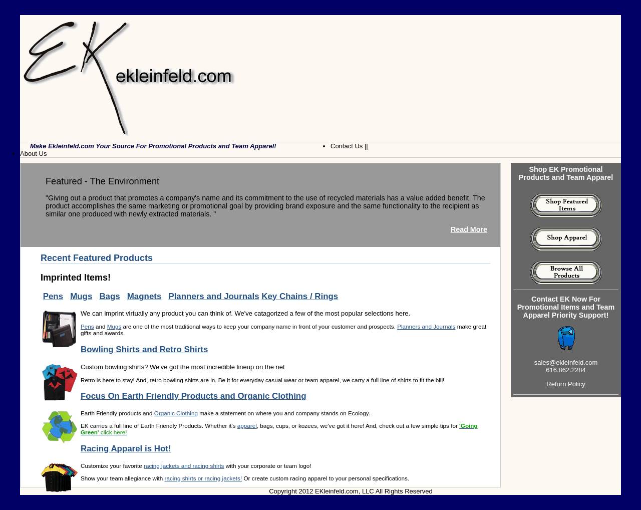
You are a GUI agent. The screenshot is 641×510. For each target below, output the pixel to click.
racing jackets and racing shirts (184, 465)
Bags (109, 296)
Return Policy (565, 384)
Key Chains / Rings (299, 296)
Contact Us (347, 146)
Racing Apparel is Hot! (126, 448)
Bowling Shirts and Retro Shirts (144, 349)
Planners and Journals (213, 296)
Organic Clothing (176, 413)
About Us (33, 153)
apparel (247, 425)
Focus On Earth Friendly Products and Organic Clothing (193, 396)
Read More (469, 229)
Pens (53, 296)
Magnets (144, 296)
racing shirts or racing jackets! (203, 478)
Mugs (81, 296)
